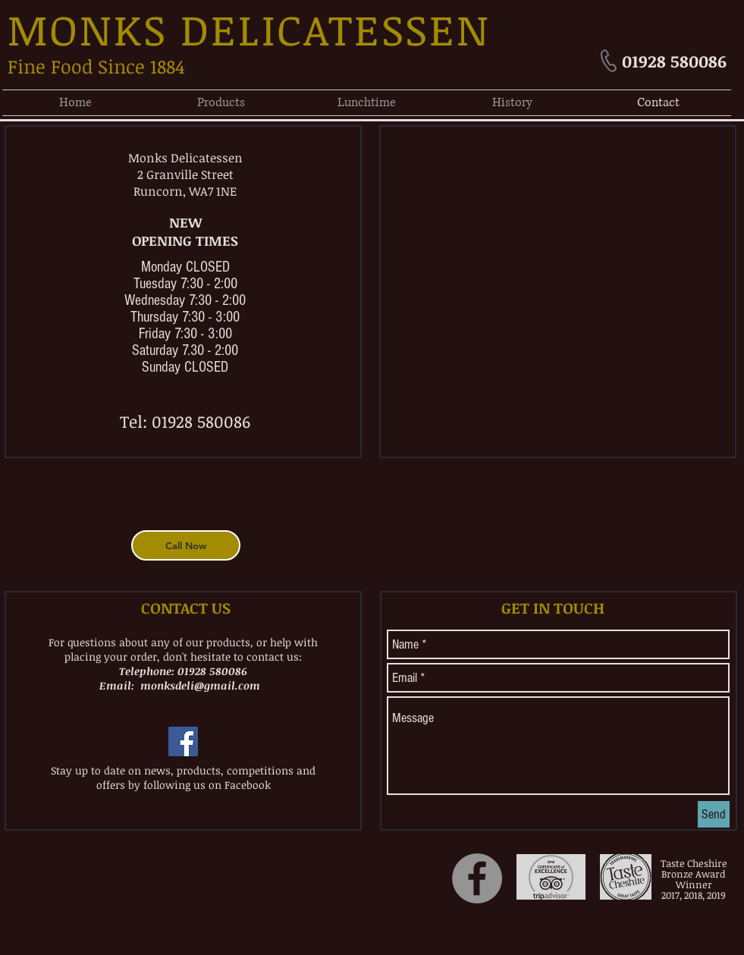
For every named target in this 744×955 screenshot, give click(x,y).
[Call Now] (185, 545)
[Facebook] (477, 878)
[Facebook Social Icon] (183, 741)
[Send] (714, 814)
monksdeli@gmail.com (200, 685)
